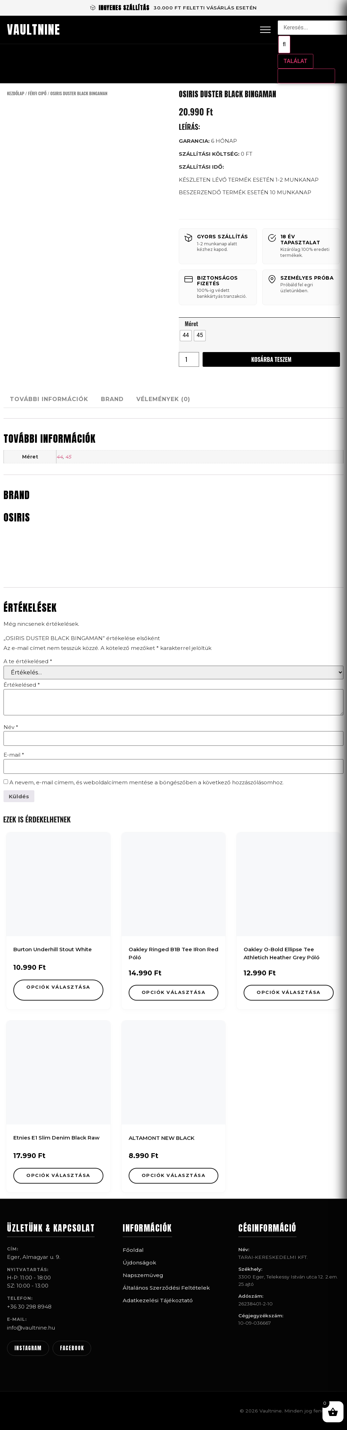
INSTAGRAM (28, 1348)
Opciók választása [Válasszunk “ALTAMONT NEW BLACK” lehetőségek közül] (174, 1175)
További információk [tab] (53, 399)
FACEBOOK (72, 1348)
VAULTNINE (33, 30)
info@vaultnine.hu (31, 1327)
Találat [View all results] (295, 61)
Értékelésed (22, 684)
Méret (191, 324)
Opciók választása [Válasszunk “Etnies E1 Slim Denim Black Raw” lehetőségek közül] (58, 1175)
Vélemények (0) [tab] (184, 399)
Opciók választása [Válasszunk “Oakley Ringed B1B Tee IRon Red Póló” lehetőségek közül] (174, 992)
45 (68, 457)
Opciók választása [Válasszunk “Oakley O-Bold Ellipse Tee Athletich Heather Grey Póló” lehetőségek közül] (289, 992)
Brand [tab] (125, 399)
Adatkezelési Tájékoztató (158, 1300)
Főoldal (133, 1250)
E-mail (14, 754)
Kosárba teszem (271, 359)
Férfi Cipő (37, 93)
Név (11, 727)
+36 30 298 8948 (29, 1306)
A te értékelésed (28, 661)
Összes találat (306, 75)
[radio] (185, 335)
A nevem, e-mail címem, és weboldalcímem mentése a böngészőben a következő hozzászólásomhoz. (146, 782)
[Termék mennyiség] (189, 359)
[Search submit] (284, 44)
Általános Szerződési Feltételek (166, 1287)
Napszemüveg (143, 1275)
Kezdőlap (15, 93)
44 (59, 457)
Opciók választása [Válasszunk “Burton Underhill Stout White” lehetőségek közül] (58, 987)
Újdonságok (139, 1262)
